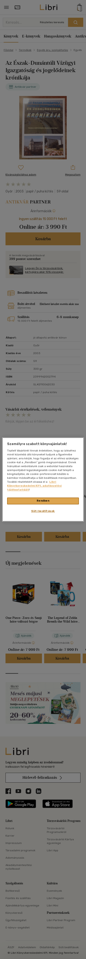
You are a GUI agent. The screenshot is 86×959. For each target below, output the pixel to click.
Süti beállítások (43, 511)
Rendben (43, 500)
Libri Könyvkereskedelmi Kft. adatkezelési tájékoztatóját (34, 485)
